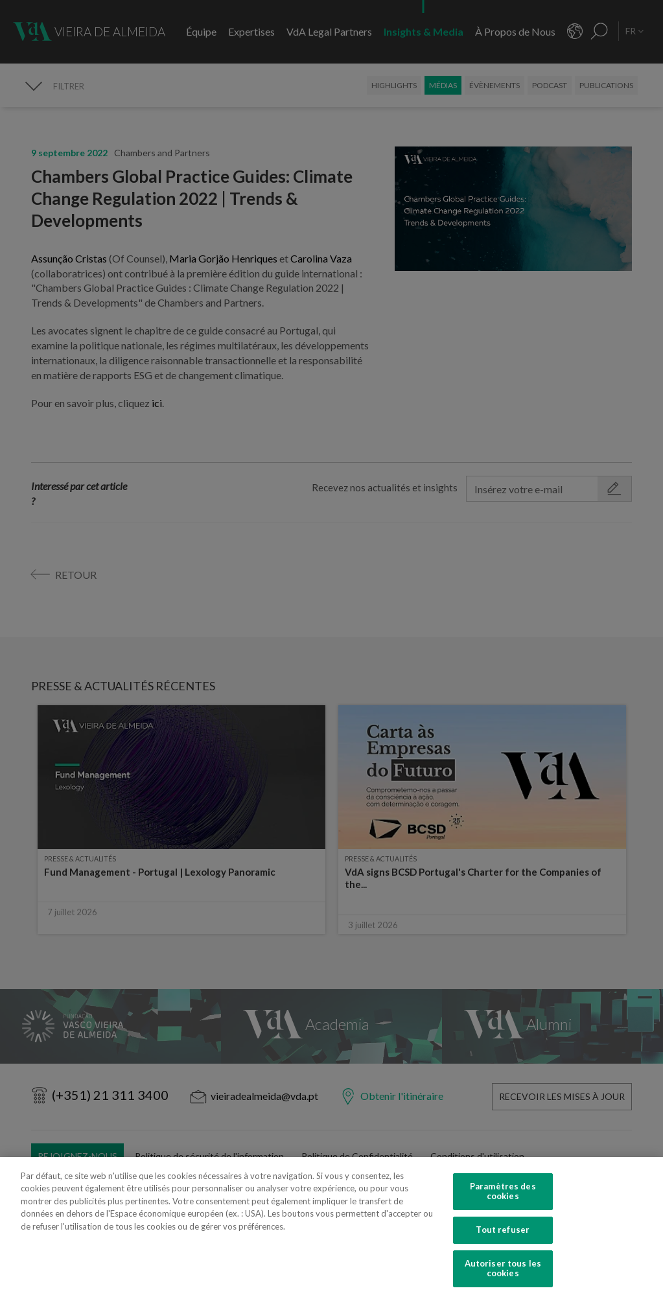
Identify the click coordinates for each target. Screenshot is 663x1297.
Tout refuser (502, 1253)
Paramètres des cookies (503, 1214)
